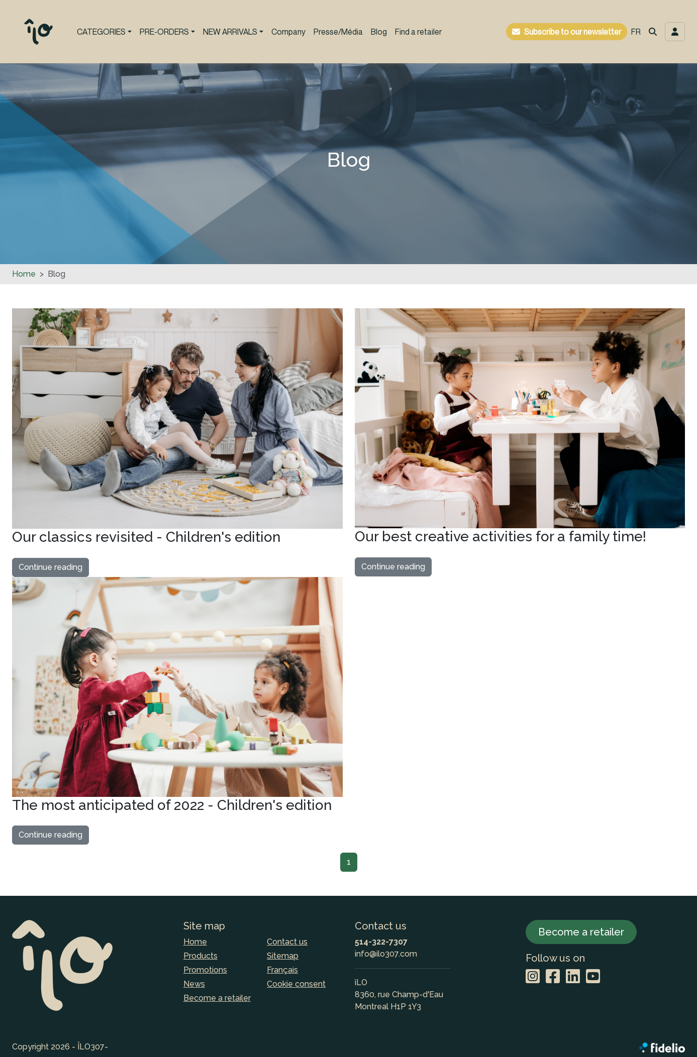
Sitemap (282, 956)
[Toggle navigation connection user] (675, 31)
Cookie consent (296, 984)
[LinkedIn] (573, 977)
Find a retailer (418, 32)
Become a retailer (217, 998)
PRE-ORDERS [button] (164, 32)
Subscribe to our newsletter (572, 32)
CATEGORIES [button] (101, 32)
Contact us (287, 942)
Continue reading (50, 567)
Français (282, 970)
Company (288, 32)
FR (636, 32)
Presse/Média (338, 32)
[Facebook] (553, 977)
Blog (379, 32)
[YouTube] (593, 977)
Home (24, 274)
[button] (653, 31)
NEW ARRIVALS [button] (230, 32)
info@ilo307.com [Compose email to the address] (386, 954)
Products (200, 956)
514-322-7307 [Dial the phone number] (381, 942)
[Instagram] (533, 977)
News (194, 984)
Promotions (205, 970)
